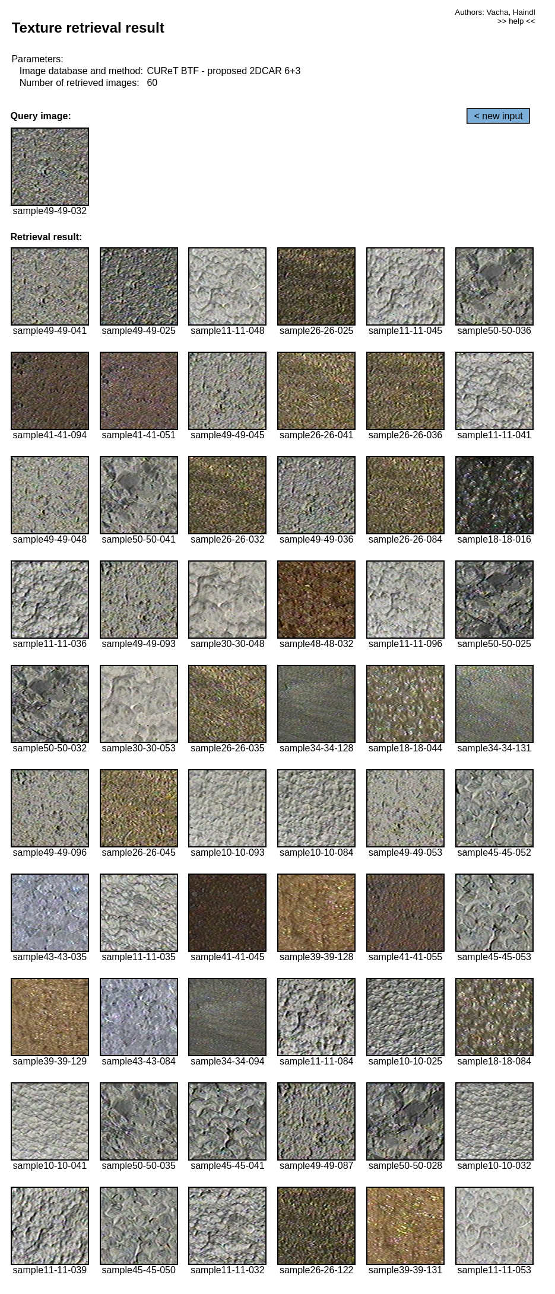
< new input (498, 116)
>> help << (516, 21)
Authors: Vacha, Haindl (495, 12)
